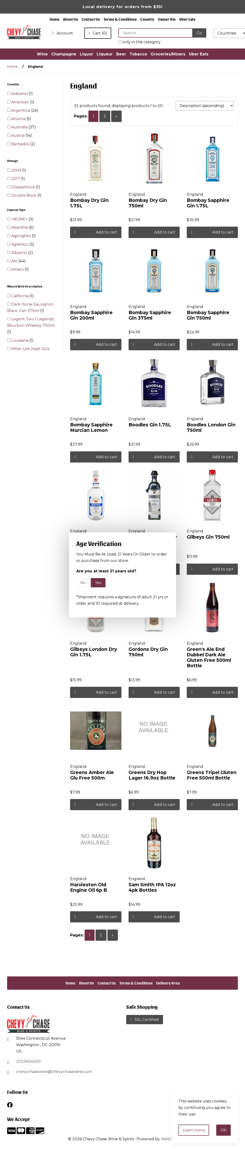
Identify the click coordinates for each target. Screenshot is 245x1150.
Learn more (194, 1130)
